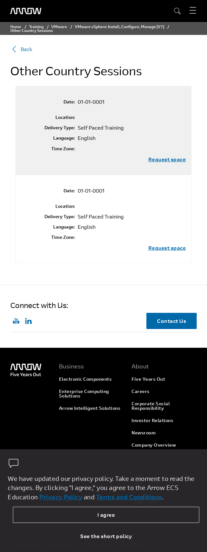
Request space (167, 159)
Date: (69, 101)
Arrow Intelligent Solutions (90, 408)
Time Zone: (63, 148)
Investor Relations (152, 420)
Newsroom (144, 433)
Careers (141, 391)
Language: (64, 138)
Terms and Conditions (129, 497)
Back (21, 49)
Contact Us (171, 320)
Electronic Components (85, 379)
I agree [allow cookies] (106, 514)
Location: (65, 117)
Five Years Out (148, 379)
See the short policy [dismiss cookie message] (106, 536)
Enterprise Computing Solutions (84, 393)
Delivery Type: (59, 127)
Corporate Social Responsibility (151, 405)
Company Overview (154, 445)
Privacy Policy (60, 497)
